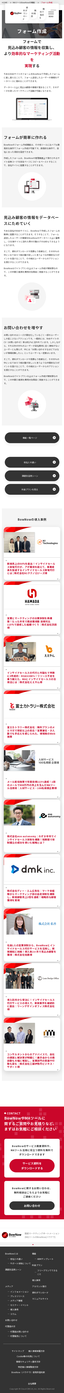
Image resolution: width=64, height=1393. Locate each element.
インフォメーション (19, 1291)
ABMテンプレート (45, 1258)
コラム (13, 1313)
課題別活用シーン (30, 475)
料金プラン (37, 1265)
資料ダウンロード (40, 1292)
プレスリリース (17, 1296)
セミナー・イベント (19, 1305)
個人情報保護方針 (36, 1350)
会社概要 (32, 1384)
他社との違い (30, 462)
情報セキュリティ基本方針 (28, 1361)
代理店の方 (10, 1326)
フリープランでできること (47, 1272)
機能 (34, 1253)
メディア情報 (16, 1300)
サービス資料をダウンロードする (32, 1165)
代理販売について (18, 1336)
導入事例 (36, 1280)
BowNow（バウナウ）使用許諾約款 (28, 1372)
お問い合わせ (32, 1206)
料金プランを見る (30, 489)
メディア (9, 1286)
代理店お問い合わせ (19, 1331)
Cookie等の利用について (28, 1356)
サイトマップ (18, 1350)
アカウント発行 (39, 1286)
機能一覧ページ (30, 437)
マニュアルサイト (40, 1298)
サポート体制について (20, 1263)
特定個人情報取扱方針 (28, 1366)
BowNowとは (11, 1253)
